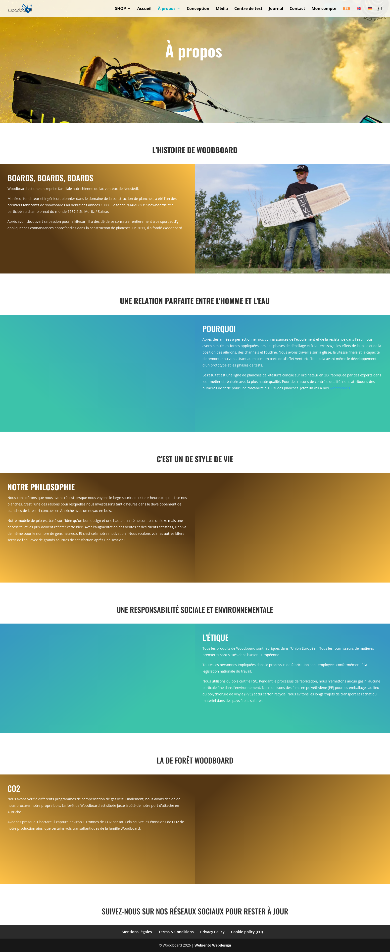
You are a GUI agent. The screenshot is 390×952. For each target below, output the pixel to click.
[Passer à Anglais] (359, 12)
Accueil (144, 9)
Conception (198, 9)
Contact (297, 9)
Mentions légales (137, 931)
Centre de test (248, 9)
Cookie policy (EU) (247, 931)
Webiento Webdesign (213, 945)
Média (222, 9)
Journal (276, 9)
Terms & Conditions (176, 931)
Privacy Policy (212, 931)
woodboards (340, 388)
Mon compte (323, 9)
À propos (166, 9)
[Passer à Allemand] (370, 12)
